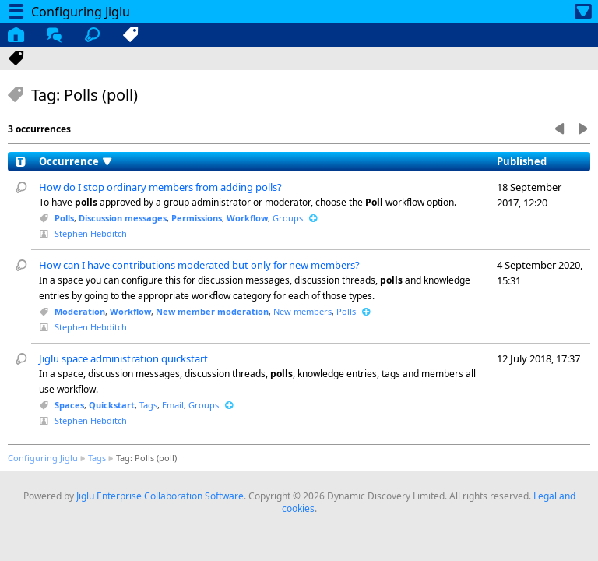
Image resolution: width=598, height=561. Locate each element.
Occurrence (69, 161)
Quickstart (112, 405)
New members (302, 311)
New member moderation (212, 311)
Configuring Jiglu (43, 458)
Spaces (69, 405)
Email (173, 405)
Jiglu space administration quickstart (123, 358)
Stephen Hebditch (91, 233)
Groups (288, 218)
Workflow (247, 218)
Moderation (80, 311)
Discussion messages (123, 218)
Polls (64, 218)
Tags (148, 405)
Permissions (196, 218)
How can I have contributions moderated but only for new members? (199, 265)
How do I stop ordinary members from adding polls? (160, 187)
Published (522, 161)
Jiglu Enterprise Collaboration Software (160, 496)
